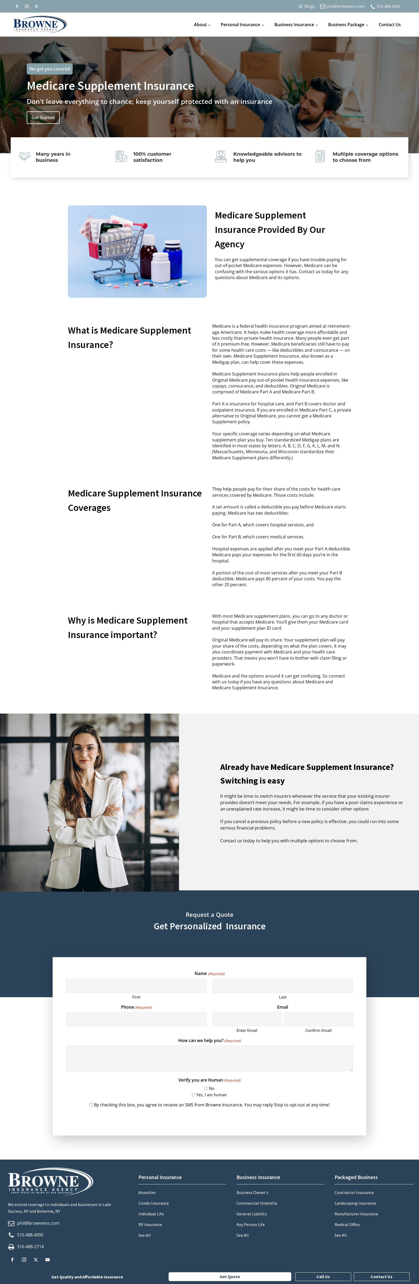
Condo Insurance (153, 1203)
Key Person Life (250, 1224)
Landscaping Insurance (355, 1203)
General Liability (251, 1213)
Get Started (43, 117)
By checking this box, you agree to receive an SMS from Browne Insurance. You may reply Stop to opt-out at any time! (211, 1105)
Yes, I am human (211, 1094)
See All (144, 1235)
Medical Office (347, 1224)
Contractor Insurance (354, 1192)
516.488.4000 (388, 6)
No (211, 1088)
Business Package (346, 25)
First (136, 997)
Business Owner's (252, 1192)
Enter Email (246, 1030)
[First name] (136, 986)
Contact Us (390, 25)
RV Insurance (150, 1224)
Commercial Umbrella (256, 1203)
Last (282, 997)
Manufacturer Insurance (356, 1213)
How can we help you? (209, 1040)
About (200, 25)
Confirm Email (318, 1030)
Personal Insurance (240, 25)
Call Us (323, 1276)
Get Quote (230, 1276)
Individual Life (151, 1213)
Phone (136, 1007)
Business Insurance (294, 25)
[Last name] (282, 986)
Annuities (147, 1192)
